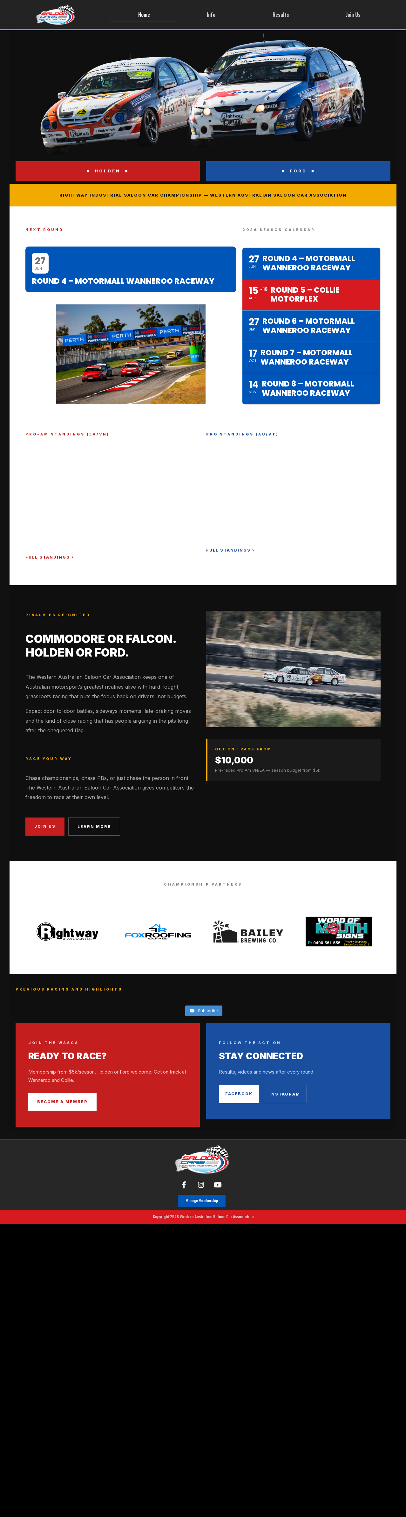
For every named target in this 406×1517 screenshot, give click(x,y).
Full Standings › (49, 557)
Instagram (284, 1094)
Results (281, 14)
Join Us (353, 14)
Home (144, 14)
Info (211, 14)
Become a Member (62, 1101)
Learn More (94, 826)
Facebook (239, 1093)
